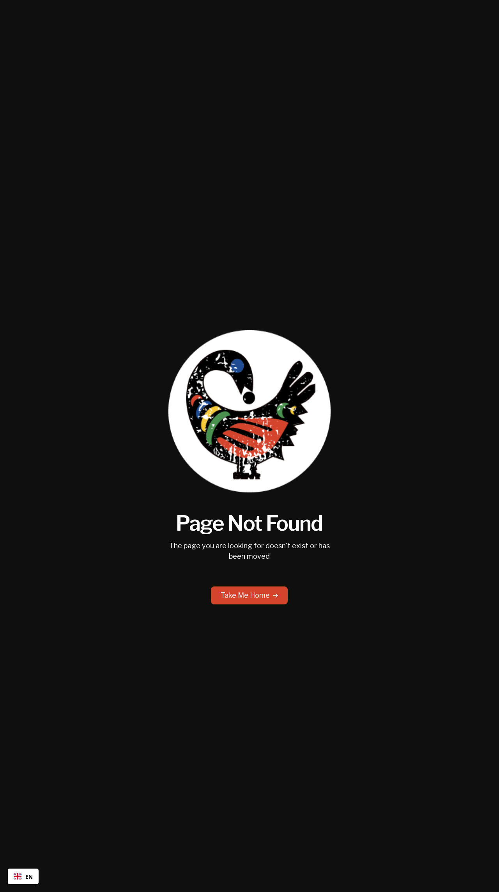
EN (23, 876)
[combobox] (23, 876)
